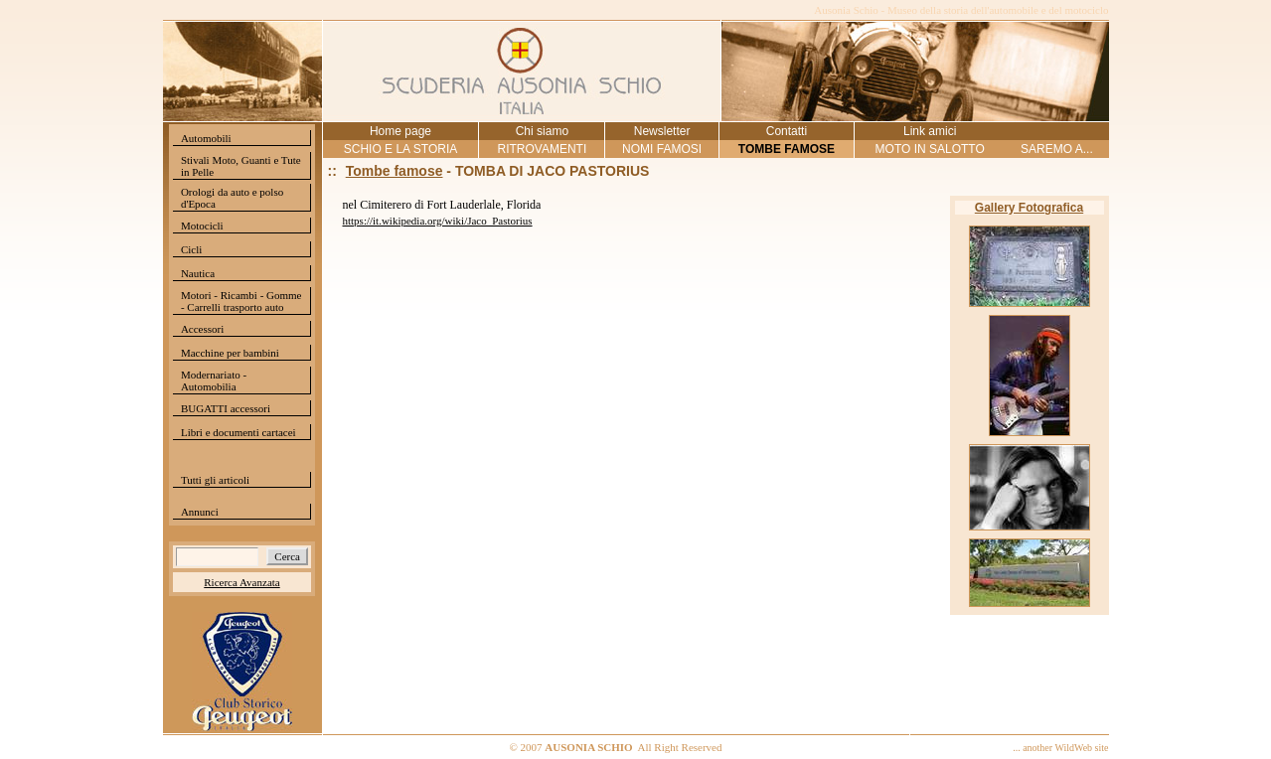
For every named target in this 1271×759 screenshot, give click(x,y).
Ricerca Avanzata (241, 582)
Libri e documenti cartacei (238, 432)
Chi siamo (542, 131)
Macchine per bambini (230, 353)
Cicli (191, 249)
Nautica (198, 273)
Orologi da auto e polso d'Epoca (232, 198)
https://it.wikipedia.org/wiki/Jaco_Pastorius (438, 221)
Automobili (206, 138)
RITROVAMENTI (541, 149)
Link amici (929, 131)
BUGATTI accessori (225, 408)
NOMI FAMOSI (662, 149)
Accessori (202, 329)
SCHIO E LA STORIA (400, 149)
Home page (400, 131)
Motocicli (202, 225)
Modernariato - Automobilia (213, 380)
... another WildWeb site (1060, 747)
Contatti (786, 131)
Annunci (200, 512)
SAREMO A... (1057, 149)
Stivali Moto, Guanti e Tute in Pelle (241, 166)
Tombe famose (394, 171)
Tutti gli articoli (215, 480)
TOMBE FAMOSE (786, 149)
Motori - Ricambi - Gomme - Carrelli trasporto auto (241, 301)
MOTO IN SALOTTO (930, 149)
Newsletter (662, 131)
